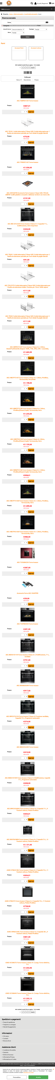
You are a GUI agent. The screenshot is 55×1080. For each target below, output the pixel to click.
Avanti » (33, 67)
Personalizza (16, 1077)
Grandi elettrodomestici (30, 25)
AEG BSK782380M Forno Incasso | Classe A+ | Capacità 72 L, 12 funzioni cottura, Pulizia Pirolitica (27, 840)
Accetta (38, 1077)
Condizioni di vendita (9, 1050)
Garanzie (5, 1052)
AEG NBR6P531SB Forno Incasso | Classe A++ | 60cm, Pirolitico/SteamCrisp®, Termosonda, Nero (27, 471)
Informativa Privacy (9, 1057)
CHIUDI (53, 1069)
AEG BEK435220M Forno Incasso (27, 747)
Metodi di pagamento (9, 1027)
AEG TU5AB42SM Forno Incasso (27, 562)
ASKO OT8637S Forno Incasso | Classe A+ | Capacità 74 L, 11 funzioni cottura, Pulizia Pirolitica (27, 901)
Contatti (5, 1038)
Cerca (9, 22)
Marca (9, 32)
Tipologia (31, 29)
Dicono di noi (7, 1040)
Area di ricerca (7, 29)
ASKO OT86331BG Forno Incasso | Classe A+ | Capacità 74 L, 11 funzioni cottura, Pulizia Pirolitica (27, 871)
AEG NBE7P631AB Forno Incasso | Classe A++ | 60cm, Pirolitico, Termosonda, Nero (27, 532)
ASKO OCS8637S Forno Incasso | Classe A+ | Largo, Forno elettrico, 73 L (27, 963)
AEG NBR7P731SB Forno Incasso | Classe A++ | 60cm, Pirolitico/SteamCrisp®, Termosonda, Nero (27, 409)
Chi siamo (6, 1036)
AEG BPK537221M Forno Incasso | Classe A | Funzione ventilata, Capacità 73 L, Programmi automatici (27, 717)
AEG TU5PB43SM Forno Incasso (27, 624)
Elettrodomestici (5, 9)
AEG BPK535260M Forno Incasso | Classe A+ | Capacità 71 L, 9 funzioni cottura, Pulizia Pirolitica (27, 809)
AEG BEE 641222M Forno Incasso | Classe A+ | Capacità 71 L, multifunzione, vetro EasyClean (27, 224)
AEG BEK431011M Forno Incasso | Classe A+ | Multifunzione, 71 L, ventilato (27, 655)
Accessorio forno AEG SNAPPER (27, 593)
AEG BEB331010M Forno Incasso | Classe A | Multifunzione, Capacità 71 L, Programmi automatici (27, 778)
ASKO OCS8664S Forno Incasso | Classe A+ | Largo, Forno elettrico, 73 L (27, 994)
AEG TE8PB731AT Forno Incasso (27, 100)
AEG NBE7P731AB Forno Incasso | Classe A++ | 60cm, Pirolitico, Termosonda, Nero (27, 501)
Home (11, 25)
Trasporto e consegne (9, 1024)
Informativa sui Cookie (28, 1072)
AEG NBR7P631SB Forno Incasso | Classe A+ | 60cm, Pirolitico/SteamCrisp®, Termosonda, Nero (27, 440)
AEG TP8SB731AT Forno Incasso (27, 162)
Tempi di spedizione (9, 1022)
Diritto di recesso (8, 1054)
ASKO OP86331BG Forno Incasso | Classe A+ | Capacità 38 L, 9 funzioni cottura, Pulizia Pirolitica (27, 932)
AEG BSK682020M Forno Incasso (27, 685)
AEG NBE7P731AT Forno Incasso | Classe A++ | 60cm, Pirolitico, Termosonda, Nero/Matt (27, 378)
